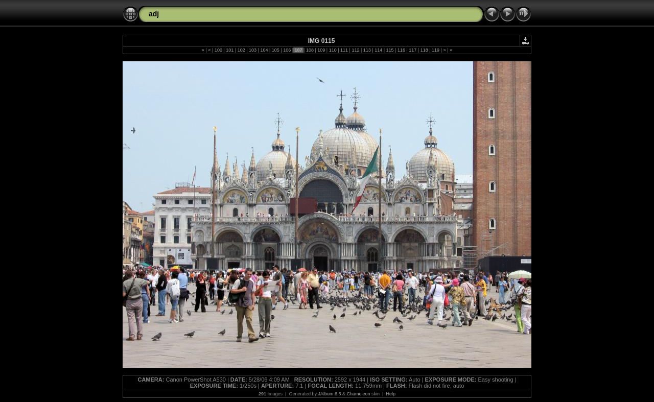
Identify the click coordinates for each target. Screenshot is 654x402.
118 (424, 50)
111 (344, 50)
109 (321, 50)
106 (287, 50)
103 (253, 50)
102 (241, 50)
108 (310, 50)
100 (218, 50)
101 (230, 50)
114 (378, 50)
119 (436, 50)
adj (154, 14)
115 (390, 50)
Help (390, 393)
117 (413, 50)
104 (264, 50)
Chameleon (358, 393)
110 (333, 50)
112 (356, 50)
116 (401, 50)
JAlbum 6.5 (329, 393)
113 (367, 50)
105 (275, 50)
